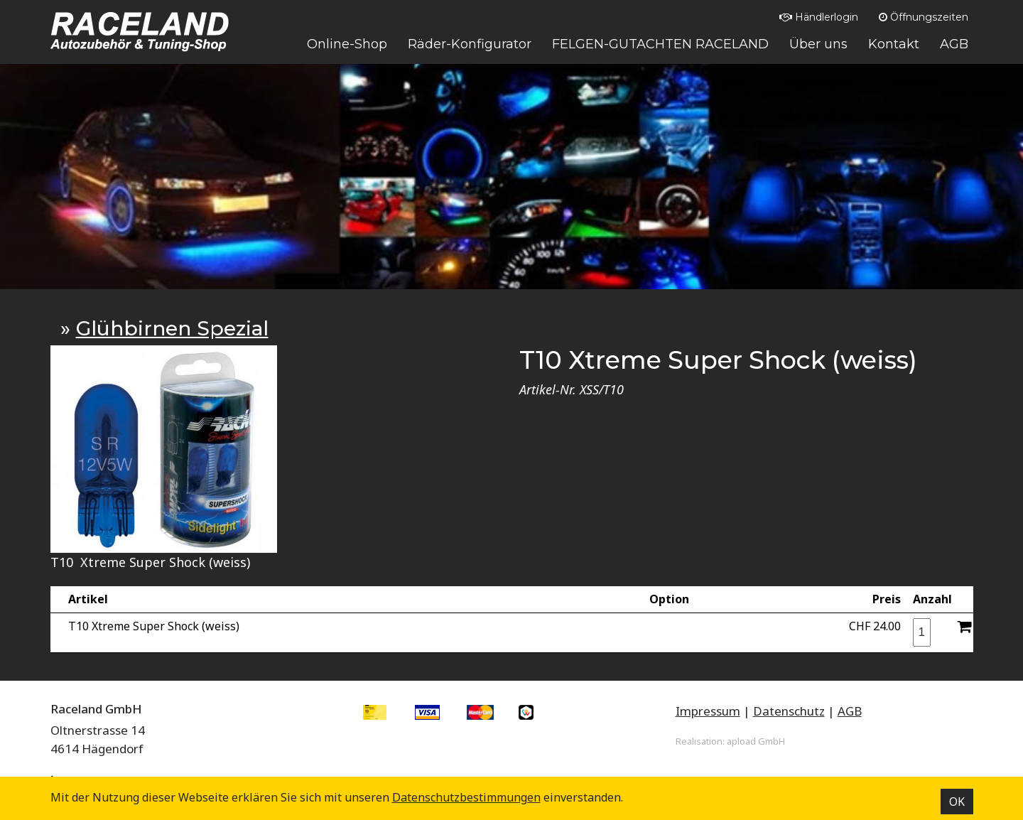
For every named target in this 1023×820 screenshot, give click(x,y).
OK (957, 801)
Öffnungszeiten (923, 17)
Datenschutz (789, 711)
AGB (850, 711)
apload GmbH (756, 741)
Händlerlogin (818, 17)
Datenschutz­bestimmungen (466, 797)
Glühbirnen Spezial (172, 328)
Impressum (708, 711)
